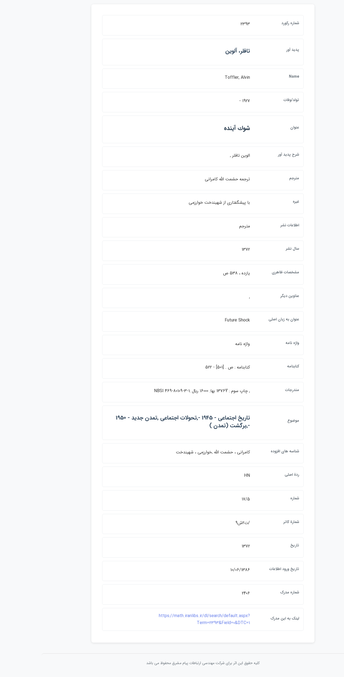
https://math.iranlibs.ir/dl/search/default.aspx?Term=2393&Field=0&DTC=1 (173, 619)
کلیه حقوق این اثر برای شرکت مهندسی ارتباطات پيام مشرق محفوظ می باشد (172, 663)
